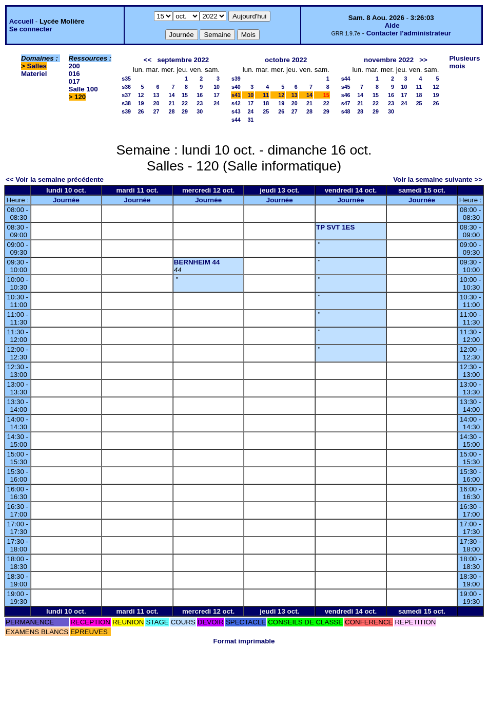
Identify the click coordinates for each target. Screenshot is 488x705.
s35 (126, 78)
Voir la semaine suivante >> (437, 179)
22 (185, 103)
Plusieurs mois (464, 62)
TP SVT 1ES (335, 227)
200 (74, 66)
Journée (66, 200)
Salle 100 (83, 89)
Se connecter (30, 29)
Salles (37, 66)
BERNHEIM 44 (197, 262)
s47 (345, 103)
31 (250, 120)
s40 (236, 87)
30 (200, 111)
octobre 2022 (286, 60)
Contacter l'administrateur (408, 33)
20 (156, 103)
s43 (236, 111)
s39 (126, 111)
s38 (126, 103)
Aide (392, 25)
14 (172, 95)
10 (216, 87)
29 (185, 111)
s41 (236, 95)
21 (172, 103)
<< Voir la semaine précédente (55, 179)
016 (74, 74)
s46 (345, 95)
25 (266, 111)
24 (216, 103)
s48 (345, 111)
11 (266, 95)
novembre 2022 (389, 60)
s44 (236, 120)
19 (141, 103)
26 (141, 111)
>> (423, 60)
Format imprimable (244, 641)
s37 (126, 95)
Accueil (21, 21)
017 (74, 81)
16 (200, 95)
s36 (126, 87)
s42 (236, 103)
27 (156, 111)
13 (156, 95)
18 (266, 103)
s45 (345, 87)
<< (148, 60)
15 (185, 95)
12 (141, 95)
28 (172, 111)
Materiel (34, 74)
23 (200, 103)
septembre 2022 (183, 60)
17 (216, 95)
